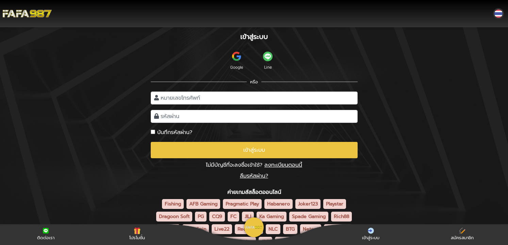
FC (233, 216)
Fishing (173, 204)
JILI (248, 216)
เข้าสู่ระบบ (254, 150)
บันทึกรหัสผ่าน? (174, 132)
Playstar (334, 204)
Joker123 (308, 204)
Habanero (278, 204)
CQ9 (217, 216)
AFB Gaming (203, 204)
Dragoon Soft (174, 216)
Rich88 (341, 216)
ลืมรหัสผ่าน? (254, 176)
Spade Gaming (309, 216)
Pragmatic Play (242, 204)
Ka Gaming (271, 216)
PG (201, 216)
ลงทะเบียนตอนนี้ (283, 165)
